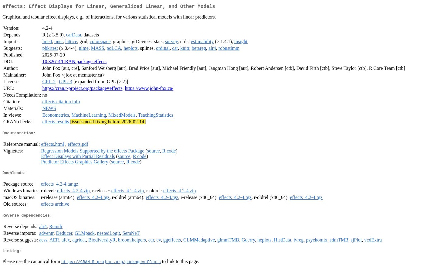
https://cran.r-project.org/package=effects (82, 89)
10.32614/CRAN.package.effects (74, 62)
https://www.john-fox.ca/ (149, 89)
